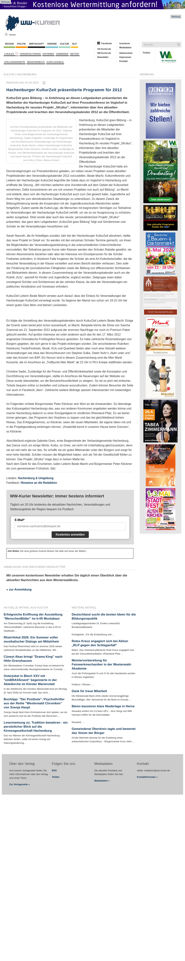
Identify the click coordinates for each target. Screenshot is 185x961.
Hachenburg (27, 74)
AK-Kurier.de (104, 49)
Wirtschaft (36, 44)
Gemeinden (62, 54)
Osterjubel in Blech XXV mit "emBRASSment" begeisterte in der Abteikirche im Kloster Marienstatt (30, 680)
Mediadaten (125, 47)
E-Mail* (19, 519)
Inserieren (124, 43)
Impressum (125, 57)
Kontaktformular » (147, 777)
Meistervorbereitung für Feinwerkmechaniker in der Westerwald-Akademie (102, 664)
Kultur (64, 44)
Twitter (56, 777)
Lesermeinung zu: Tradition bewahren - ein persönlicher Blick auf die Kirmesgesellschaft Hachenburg (36, 726)
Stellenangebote (14, 62)
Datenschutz (125, 53)
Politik (21, 44)
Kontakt (123, 61)
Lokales (11, 54)
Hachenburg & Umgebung (35, 478)
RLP (74, 44)
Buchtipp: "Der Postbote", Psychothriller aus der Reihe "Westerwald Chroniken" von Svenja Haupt (34, 703)
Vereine (51, 44)
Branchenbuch (36, 62)
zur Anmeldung (20, 589)
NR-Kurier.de (104, 53)
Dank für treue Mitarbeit (89, 691)
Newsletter (103, 57)
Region (9, 44)
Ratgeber (48, 54)
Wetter (74, 54)
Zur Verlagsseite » (19, 784)
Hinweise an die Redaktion (39, 482)
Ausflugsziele (55, 62)
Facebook (106, 43)
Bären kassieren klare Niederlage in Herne (103, 706)
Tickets (146, 52)
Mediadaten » (102, 780)
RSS (54, 770)
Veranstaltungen (30, 54)
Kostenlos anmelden (70, 534)
